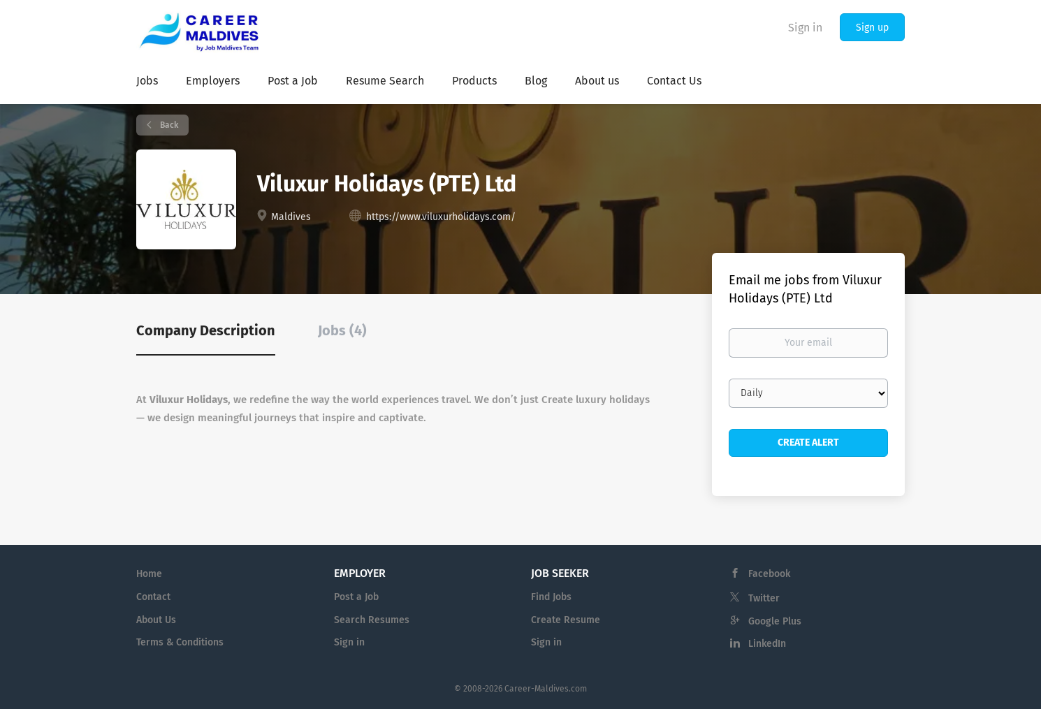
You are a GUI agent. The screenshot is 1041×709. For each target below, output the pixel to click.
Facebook (769, 574)
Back (168, 125)
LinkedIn (767, 644)
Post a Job (356, 597)
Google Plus (774, 621)
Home (149, 574)
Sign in (805, 27)
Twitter (764, 598)
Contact (153, 597)
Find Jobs (551, 597)
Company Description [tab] (205, 330)
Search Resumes (371, 620)
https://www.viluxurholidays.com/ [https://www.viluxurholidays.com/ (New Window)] (441, 217)
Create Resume (565, 620)
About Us (156, 620)
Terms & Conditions (180, 642)
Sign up (872, 28)
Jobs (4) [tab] (342, 330)
